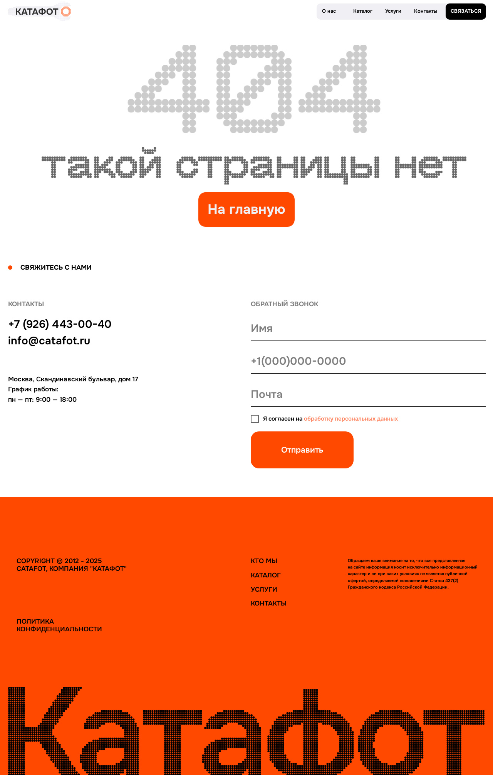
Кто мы (264, 561)
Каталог (266, 575)
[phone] (368, 361)
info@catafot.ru (49, 340)
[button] (466, 11)
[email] (368, 394)
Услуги (264, 589)
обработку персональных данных (351, 419)
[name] (368, 328)
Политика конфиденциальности (59, 625)
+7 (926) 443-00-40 (60, 324)
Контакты (269, 603)
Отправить (302, 450)
